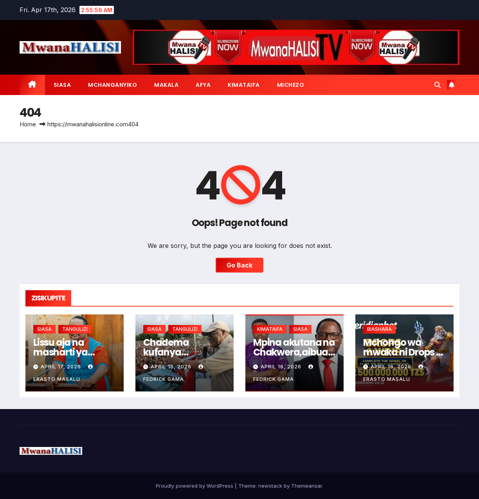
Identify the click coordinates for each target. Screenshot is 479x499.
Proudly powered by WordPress (195, 486)
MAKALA (166, 85)
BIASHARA (379, 329)
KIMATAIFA (244, 85)
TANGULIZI (75, 329)
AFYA (203, 85)
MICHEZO (290, 85)
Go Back (239, 265)
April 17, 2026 (62, 367)
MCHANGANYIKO (112, 85)
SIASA (62, 85)
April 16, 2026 (172, 367)
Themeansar (306, 486)
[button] (437, 85)
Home (28, 124)
